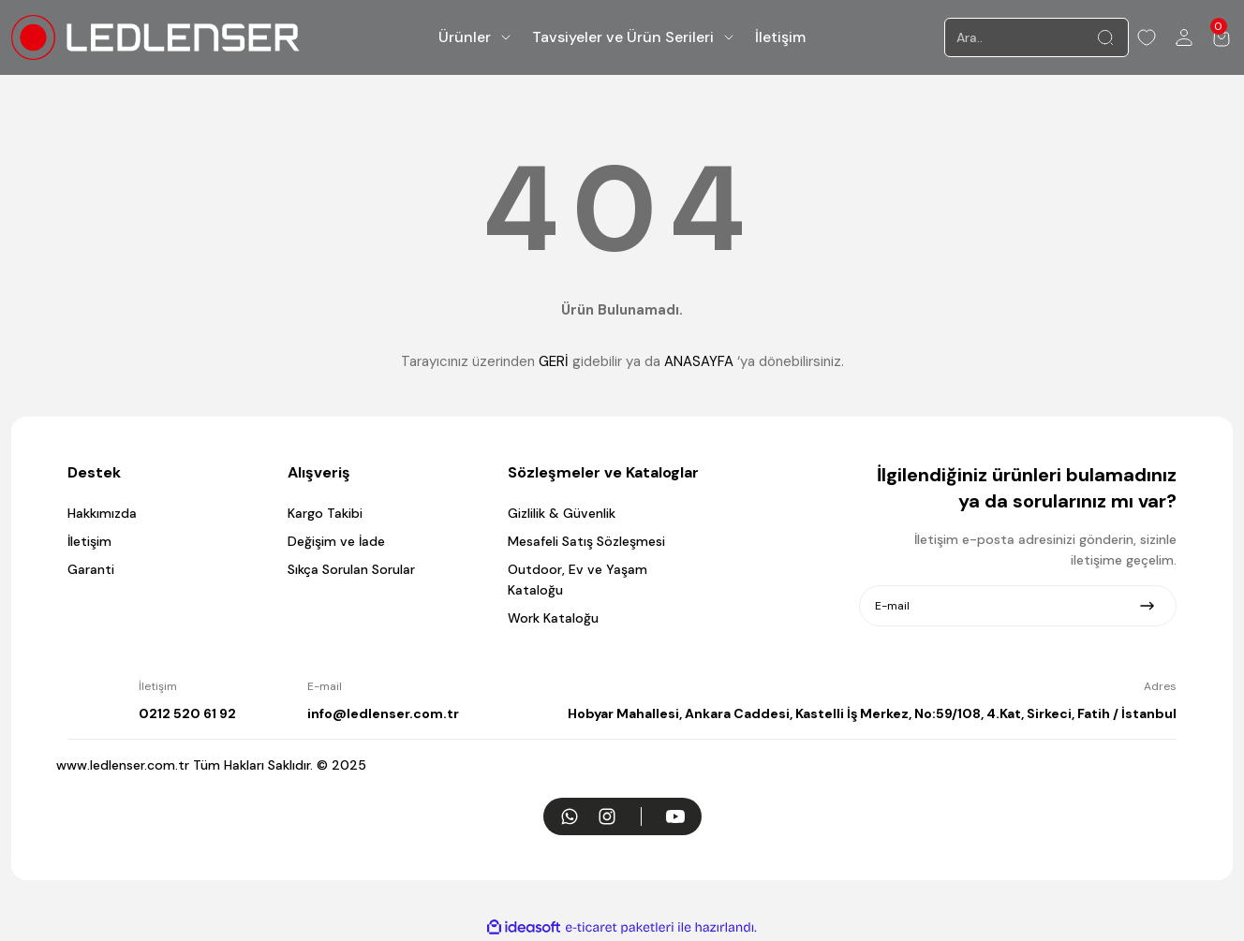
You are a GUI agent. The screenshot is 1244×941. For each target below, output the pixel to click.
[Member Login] (1184, 37)
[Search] (1036, 37)
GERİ (554, 361)
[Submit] (1147, 605)
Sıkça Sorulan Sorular (351, 569)
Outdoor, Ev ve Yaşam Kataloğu (577, 579)
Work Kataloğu (553, 618)
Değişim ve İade (336, 541)
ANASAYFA (698, 361)
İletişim (89, 541)
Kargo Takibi (325, 513)
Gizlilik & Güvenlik (561, 513)
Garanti (90, 569)
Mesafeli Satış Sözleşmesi (586, 541)
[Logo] (155, 37)
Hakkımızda (102, 513)
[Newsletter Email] (1018, 605)
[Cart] (1221, 37)
